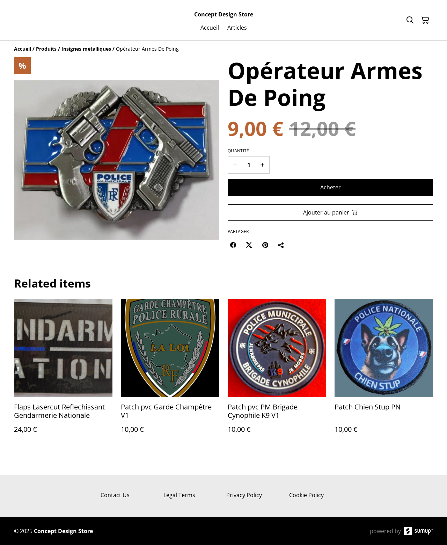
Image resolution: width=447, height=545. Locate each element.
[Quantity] (248, 165)
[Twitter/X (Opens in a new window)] (249, 245)
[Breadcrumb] (223, 49)
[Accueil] (22, 48)
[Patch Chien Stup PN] (384, 373)
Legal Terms (179, 495)
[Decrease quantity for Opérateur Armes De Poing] (235, 165)
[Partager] (281, 245)
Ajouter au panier (330, 212)
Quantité (238, 150)
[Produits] (46, 48)
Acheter (330, 187)
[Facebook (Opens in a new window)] (233, 245)
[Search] (410, 20)
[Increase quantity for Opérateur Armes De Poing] (262, 165)
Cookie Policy (306, 495)
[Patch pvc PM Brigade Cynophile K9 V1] (277, 373)
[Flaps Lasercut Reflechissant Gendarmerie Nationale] (63, 373)
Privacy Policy (244, 495)
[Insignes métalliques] (86, 48)
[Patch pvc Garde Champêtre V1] (170, 373)
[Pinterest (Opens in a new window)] (265, 245)
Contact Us (115, 495)
